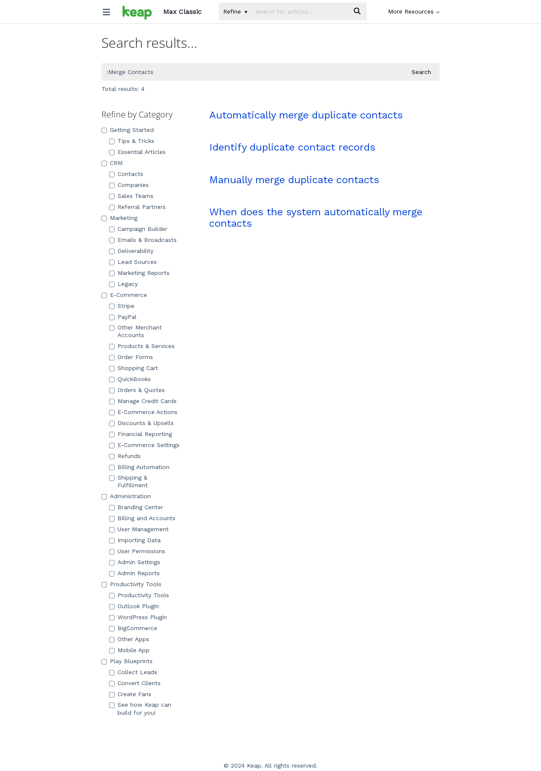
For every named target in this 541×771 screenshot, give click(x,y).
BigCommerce (133, 628)
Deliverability (131, 250)
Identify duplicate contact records (292, 147)
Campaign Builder (138, 228)
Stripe (121, 305)
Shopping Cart (133, 368)
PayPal (123, 316)
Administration (126, 496)
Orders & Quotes (137, 390)
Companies (129, 184)
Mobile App (129, 650)
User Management (139, 529)
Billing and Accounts (142, 518)
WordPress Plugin (138, 617)
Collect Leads (133, 672)
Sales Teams (131, 195)
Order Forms (131, 357)
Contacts (126, 173)
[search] (299, 11)
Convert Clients (135, 683)
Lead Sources (133, 261)
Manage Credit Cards (143, 401)
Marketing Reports (139, 272)
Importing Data (135, 540)
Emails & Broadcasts (143, 239)
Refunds (125, 456)
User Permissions (137, 551)
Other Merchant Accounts (135, 331)
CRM (112, 162)
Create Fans (130, 694)
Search (421, 72)
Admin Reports (134, 573)
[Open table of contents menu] (109, 10)
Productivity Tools (131, 584)
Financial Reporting (140, 434)
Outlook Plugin (134, 606)
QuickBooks (130, 379)
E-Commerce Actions (143, 412)
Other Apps (129, 639)
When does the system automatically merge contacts (315, 217)
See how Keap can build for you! (140, 708)
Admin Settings (134, 562)
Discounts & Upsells (141, 423)
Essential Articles (137, 151)
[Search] (357, 11)
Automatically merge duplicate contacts (306, 115)
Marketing (119, 217)
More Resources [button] (414, 11)
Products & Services (142, 346)
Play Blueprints (127, 661)
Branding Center (136, 507)
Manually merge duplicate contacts (294, 180)
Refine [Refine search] (235, 11)
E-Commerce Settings (144, 445)
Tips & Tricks (131, 140)
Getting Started (127, 129)
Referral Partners (137, 206)
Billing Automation (139, 467)
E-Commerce (124, 294)
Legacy (123, 283)
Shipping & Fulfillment (128, 481)
